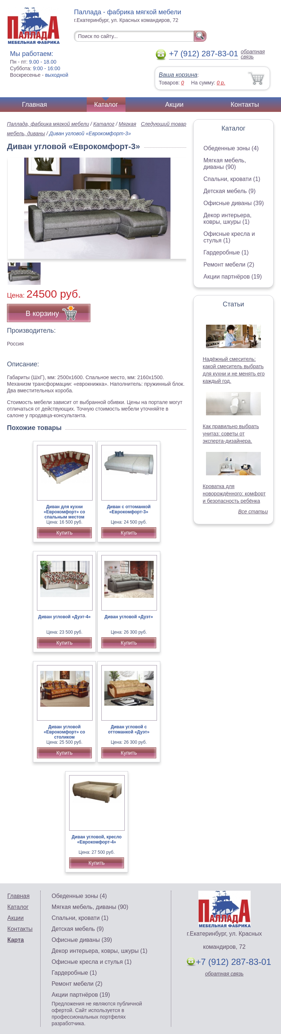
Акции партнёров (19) (232, 276)
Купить (64, 533)
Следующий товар (163, 124)
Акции (174, 104)
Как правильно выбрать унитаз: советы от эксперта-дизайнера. (231, 433)
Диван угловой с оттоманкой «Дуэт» (128, 729)
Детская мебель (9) (229, 191)
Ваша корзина (178, 75)
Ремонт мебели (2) (228, 264)
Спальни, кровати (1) (231, 179)
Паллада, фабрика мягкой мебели (48, 124)
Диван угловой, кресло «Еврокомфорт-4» (96, 839)
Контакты (245, 104)
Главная (34, 104)
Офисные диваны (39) (233, 203)
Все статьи (253, 511)
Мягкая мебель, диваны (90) (224, 163)
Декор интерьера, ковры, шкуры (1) (227, 218)
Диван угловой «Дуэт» (129, 616)
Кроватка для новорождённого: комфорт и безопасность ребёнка (234, 493)
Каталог (106, 104)
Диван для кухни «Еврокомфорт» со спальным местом (64, 512)
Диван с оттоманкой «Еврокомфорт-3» (128, 509)
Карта (15, 940)
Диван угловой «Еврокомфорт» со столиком (64, 732)
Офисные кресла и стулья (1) (229, 237)
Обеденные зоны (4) (231, 148)
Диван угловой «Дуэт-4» (64, 616)
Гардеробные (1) (226, 252)
